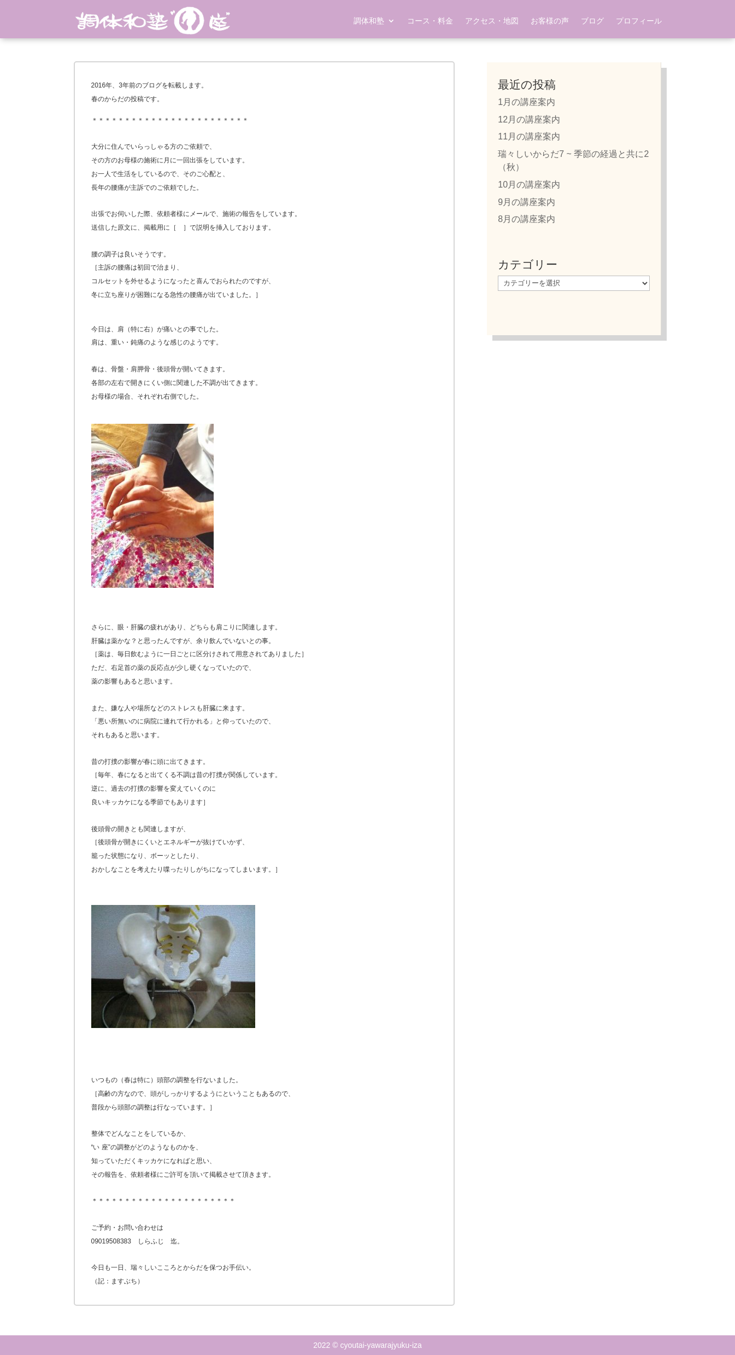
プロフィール (639, 20)
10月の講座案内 (529, 184)
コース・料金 (430, 20)
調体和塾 (369, 20)
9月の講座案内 (526, 202)
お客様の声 (550, 20)
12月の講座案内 (529, 119)
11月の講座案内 (529, 136)
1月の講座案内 (526, 102)
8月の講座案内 (526, 219)
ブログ (592, 20)
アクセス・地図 (492, 20)
